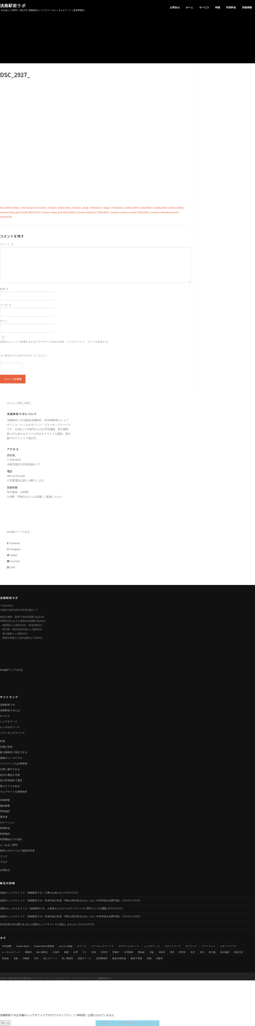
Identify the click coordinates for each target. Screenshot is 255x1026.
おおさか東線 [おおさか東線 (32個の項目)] (65, 946)
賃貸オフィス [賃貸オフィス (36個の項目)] (85, 958)
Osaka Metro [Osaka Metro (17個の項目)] (22, 946)
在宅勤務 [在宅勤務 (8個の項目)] (128, 952)
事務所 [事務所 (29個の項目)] (28, 952)
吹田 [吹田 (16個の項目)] (94, 952)
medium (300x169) (59, 208)
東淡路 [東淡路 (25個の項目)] (5, 958)
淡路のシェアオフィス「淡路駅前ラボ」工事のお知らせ (31, 892)
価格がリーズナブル (11, 758)
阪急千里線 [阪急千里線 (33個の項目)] (136, 958)
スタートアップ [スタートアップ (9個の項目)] (173, 946)
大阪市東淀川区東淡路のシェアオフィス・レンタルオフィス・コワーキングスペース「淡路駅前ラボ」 (60, 978)
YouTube (13, 561)
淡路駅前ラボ (13, 5)
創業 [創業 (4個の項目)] (66, 952)
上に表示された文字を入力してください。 (24, 356)
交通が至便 (6, 747)
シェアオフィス (8, 721)
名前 (4, 289)
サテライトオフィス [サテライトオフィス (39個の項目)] (128, 946)
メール (5, 305)
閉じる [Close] (5, 1023)
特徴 (217, 7)
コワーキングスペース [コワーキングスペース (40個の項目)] (102, 946)
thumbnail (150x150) (33, 208)
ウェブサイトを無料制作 (13, 792)
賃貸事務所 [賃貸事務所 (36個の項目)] (102, 958)
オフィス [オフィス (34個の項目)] (81, 946)
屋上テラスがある (10, 786)
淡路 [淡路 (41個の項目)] (15, 958)
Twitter (12, 555)
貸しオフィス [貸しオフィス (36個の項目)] (50, 958)
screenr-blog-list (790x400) (93, 212)
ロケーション (7, 822)
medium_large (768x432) (86, 208)
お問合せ (175, 7)
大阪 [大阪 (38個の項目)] (151, 952)
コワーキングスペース (12, 733)
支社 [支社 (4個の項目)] (202, 952)
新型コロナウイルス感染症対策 (17, 851)
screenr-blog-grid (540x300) (58, 212)
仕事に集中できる (10, 769)
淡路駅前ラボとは (10, 710)
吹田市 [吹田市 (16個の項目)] (104, 952)
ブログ (3, 862)
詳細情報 (247, 7)
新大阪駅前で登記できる (13, 752)
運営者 (3, 817)
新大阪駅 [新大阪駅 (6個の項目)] (225, 952)
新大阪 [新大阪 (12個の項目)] (212, 952)
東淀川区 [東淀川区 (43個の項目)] (238, 952)
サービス (204, 7)
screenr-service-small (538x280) (130, 212)
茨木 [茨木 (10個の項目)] (36, 958)
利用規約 (5, 834)
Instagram (14, 549)
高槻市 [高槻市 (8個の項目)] (159, 958)
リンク (3, 856)
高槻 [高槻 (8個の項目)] (149, 958)
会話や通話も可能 (10, 775)
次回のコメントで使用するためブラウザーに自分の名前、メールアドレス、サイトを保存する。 (55, 342)
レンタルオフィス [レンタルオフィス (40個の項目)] (11, 952)
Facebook (13, 543)
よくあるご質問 (8, 845)
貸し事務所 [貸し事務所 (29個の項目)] (67, 958)
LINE (11, 567)
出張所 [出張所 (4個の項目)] (56, 952)
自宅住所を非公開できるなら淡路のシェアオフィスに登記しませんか (38, 924)
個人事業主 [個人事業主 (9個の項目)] (42, 952)
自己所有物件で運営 (11, 780)
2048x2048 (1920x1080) (168, 208)
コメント (7, 244)
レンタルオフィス (10, 727)
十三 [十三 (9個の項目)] (84, 952)
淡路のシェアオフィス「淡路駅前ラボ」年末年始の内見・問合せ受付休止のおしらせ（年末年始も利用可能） (60, 900)
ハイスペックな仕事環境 (13, 764)
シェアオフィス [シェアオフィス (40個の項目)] (152, 946)
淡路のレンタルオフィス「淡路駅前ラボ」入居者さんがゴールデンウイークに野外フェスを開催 (53, 908)
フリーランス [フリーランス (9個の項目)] (208, 946)
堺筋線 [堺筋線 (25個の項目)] (141, 952)
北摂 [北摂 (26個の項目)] (75, 952)
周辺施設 (5, 811)
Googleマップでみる (18, 532)
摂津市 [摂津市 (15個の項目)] (182, 952)
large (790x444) (113, 208)
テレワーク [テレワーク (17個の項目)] (191, 946)
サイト (4, 321)
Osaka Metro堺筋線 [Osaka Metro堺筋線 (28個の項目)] (44, 946)
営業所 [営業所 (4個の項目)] (115, 952)
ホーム (189, 7)
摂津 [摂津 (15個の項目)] (172, 952)
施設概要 (5, 805)
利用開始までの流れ (11, 839)
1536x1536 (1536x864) (138, 208)
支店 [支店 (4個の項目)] (192, 952)
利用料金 (231, 7)
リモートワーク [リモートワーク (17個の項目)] (228, 946)
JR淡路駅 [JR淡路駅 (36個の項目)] (7, 946)
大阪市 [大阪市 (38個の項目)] (161, 952)
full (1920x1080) (9, 208)
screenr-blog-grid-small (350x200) (20, 212)
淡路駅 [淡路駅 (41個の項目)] (26, 958)
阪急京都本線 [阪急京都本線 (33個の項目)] (119, 958)
